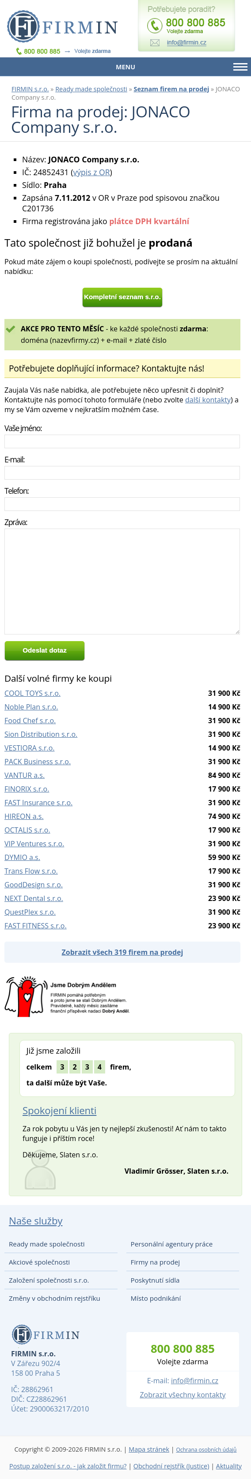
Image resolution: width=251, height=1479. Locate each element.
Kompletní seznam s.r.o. (122, 296)
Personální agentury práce (172, 1243)
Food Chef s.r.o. (30, 720)
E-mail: (14, 459)
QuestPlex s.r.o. (30, 912)
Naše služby (35, 1220)
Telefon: (16, 490)
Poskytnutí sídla (155, 1280)
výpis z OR (91, 172)
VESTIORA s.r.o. (29, 748)
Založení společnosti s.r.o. (49, 1280)
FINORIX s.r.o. (26, 789)
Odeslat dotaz (45, 650)
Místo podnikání (156, 1298)
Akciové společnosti (39, 1262)
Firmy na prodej (155, 1262)
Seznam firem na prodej (171, 89)
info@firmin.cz (194, 1380)
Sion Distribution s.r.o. (40, 734)
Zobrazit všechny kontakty (182, 1395)
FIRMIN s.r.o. (30, 89)
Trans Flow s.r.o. (31, 871)
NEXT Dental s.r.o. (33, 898)
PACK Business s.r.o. (37, 761)
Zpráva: (15, 522)
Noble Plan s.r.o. (31, 707)
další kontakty (208, 400)
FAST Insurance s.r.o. (38, 802)
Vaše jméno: (23, 428)
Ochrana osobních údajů (206, 1449)
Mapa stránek (149, 1449)
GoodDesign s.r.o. (33, 885)
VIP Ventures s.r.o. (34, 843)
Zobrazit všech (122, 952)
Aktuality (229, 1466)
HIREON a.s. (24, 816)
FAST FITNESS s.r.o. (35, 926)
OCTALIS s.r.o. (27, 830)
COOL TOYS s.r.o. (32, 693)
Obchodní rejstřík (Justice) (171, 1466)
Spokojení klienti (59, 1110)
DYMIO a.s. (22, 857)
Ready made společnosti (91, 89)
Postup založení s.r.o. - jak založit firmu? (68, 1466)
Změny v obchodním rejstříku (54, 1298)
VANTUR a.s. (24, 775)
